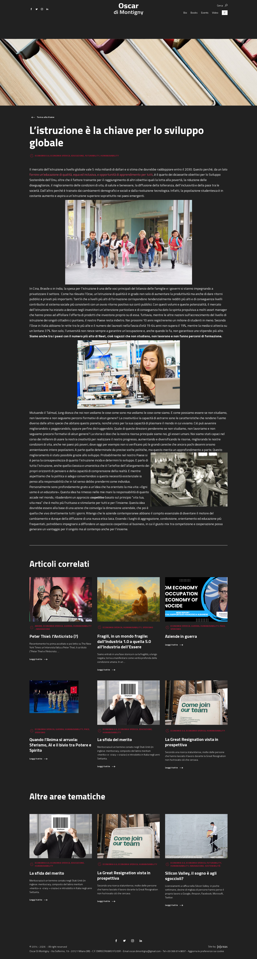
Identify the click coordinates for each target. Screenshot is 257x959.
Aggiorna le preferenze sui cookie (206, 951)
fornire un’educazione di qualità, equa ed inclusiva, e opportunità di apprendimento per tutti (91, 174)
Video (215, 25)
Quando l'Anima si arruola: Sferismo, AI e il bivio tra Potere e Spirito (60, 744)
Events (204, 25)
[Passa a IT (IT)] (224, 25)
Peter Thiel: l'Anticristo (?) (53, 636)
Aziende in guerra (181, 636)
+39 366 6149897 (176, 951)
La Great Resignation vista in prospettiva (191, 742)
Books (194, 25)
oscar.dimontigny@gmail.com (145, 951)
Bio (185, 25)
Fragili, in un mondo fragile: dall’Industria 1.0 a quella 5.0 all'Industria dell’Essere (124, 641)
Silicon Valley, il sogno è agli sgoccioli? (191, 876)
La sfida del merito (114, 739)
